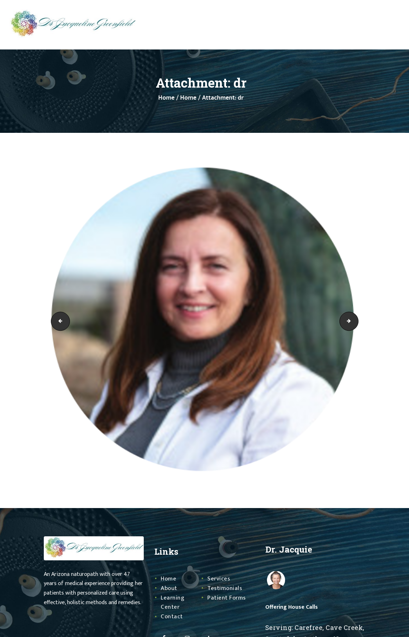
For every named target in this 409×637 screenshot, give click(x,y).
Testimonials (225, 588)
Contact (172, 616)
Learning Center (173, 602)
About (169, 588)
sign (356, 321)
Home (166, 98)
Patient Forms (227, 597)
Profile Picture (58, 321)
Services (219, 578)
